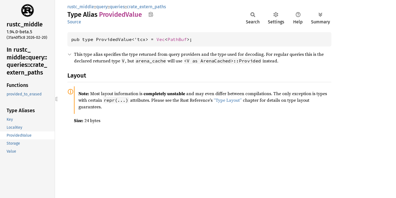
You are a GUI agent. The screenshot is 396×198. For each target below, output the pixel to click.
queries (117, 6)
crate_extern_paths (146, 6)
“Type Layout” (228, 100)
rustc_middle (80, 6)
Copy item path (150, 14)
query (102, 6)
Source (74, 21)
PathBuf (177, 39)
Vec (160, 39)
